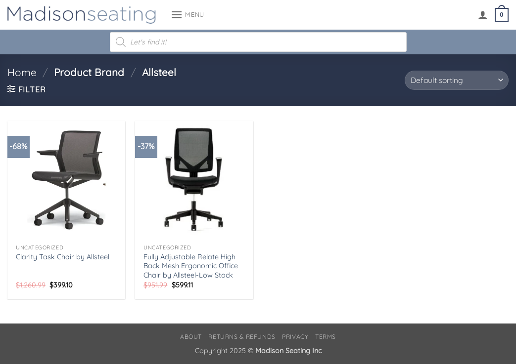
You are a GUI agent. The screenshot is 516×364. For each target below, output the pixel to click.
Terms (325, 336)
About (191, 336)
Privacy (295, 336)
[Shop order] (457, 80)
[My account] (483, 15)
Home (22, 72)
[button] (187, 14)
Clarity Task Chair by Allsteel (62, 256)
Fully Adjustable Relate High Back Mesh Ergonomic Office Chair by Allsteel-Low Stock (190, 266)
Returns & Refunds (241, 336)
